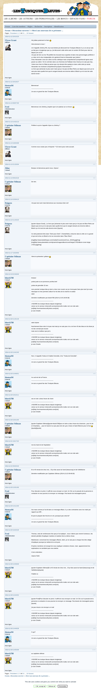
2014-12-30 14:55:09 (12, 650)
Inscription (48, 26)
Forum (90, 18)
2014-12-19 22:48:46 (12, 274)
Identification (59, 26)
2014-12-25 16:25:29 (12, 530)
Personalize (62, 686)
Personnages (45, 18)
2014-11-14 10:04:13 (12, 199)
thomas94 (9, 85)
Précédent (13, 33)
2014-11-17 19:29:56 (12, 253)
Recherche (38, 26)
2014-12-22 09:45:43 (12, 466)
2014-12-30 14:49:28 (12, 628)
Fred (7, 107)
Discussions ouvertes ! (21, 31)
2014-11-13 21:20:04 (12, 164)
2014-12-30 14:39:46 (12, 564)
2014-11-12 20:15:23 (12, 36)
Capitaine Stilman (13, 125)
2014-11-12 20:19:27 (12, 82)
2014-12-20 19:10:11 (12, 395)
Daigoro (8, 203)
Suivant (31, 33)
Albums (11, 18)
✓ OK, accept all (40, 686)
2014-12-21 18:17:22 (12, 441)
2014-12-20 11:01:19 (12, 319)
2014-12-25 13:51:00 (12, 487)
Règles (30, 26)
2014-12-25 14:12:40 (12, 506)
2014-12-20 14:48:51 (12, 373)
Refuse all (51, 686)
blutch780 (9, 278)
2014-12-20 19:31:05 (12, 420)
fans (77, 18)
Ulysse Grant (10, 40)
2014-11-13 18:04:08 (12, 143)
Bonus (62, 18)
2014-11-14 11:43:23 (12, 220)
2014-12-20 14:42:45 (12, 352)
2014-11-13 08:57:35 (12, 103)
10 (27, 33)
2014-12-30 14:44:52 (12, 595)
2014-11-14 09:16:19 (12, 178)
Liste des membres (18, 26)
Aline (7, 168)
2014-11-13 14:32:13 (12, 122)
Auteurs (26, 18)
